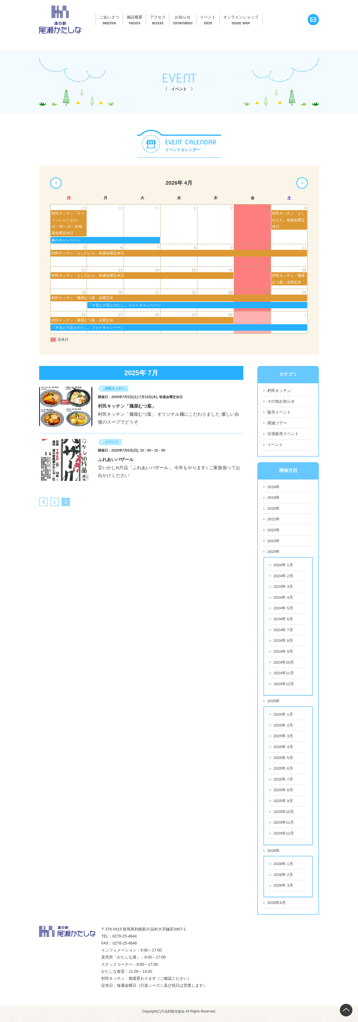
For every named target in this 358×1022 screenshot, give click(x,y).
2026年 (273, 854)
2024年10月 (284, 664)
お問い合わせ (313, 19)
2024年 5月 (283, 610)
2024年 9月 (283, 654)
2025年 (273, 704)
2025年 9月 (283, 804)
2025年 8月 (283, 793)
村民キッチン (279, 391)
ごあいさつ (112, 16)
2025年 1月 (283, 717)
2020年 (273, 509)
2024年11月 (284, 675)
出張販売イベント (283, 434)
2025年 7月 (283, 783)
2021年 (273, 520)
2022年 (273, 531)
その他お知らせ (281, 402)
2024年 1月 (283, 566)
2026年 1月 (283, 868)
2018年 (273, 487)
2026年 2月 (283, 879)
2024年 (273, 553)
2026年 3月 (283, 890)
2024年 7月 (283, 632)
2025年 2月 (283, 728)
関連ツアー (277, 423)
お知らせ (201, 16)
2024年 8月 (283, 643)
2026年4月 (276, 907)
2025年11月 (284, 826)
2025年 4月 (283, 750)
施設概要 (142, 16)
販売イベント (279, 412)
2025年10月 (284, 815)
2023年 (273, 542)
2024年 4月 (283, 599)
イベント (230, 16)
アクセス (171, 16)
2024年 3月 (283, 588)
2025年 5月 (283, 761)
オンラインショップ (270, 16)
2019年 (273, 498)
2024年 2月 (283, 577)
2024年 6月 (283, 621)
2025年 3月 (283, 739)
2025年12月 (284, 837)
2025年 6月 (283, 772)
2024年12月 (284, 686)
